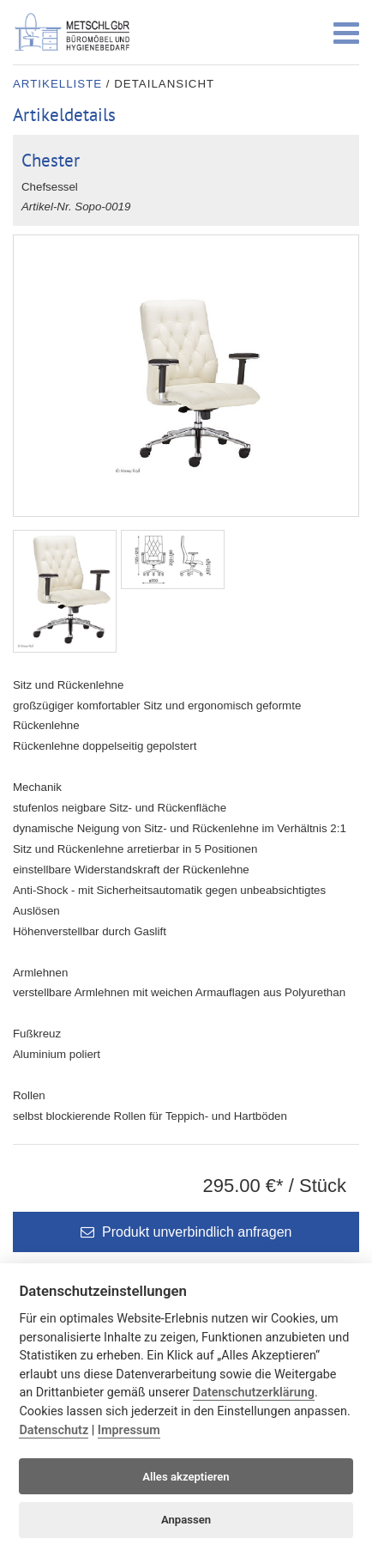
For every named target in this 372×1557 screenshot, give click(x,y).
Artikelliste (57, 83)
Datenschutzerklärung (254, 1392)
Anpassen (186, 1519)
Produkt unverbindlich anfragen (186, 1232)
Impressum (129, 1430)
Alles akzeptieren (185, 1476)
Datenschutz (53, 1430)
